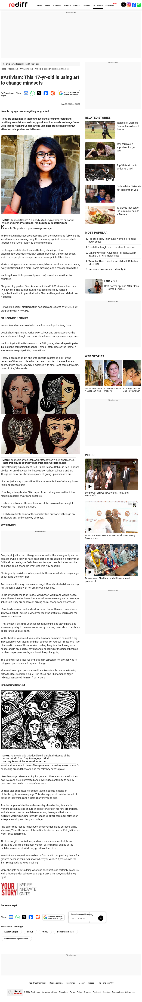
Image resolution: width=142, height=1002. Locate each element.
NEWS (47, 5)
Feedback (97, 992)
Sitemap (87, 992)
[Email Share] (25, 93)
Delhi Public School (65, 932)
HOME (39, 5)
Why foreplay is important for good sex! (127, 147)
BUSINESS (57, 5)
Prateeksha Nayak (9, 905)
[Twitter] (123, 4)
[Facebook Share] (45, 93)
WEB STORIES (94, 356)
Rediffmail (70, 983)
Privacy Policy (76, 992)
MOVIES (67, 5)
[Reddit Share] (52, 93)
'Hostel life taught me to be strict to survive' (111, 247)
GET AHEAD (98, 5)
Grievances (130, 992)
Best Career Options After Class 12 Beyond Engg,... (121, 287)
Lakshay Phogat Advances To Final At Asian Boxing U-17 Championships (112, 254)
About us (106, 992)
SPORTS (87, 5)
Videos (91, 983)
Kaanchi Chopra (11, 932)
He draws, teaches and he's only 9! (107, 269)
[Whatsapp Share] (32, 93)
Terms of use (118, 992)
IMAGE (30, 932)
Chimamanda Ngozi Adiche (16, 939)
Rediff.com (36, 992)
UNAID (45, 932)
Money (82, 983)
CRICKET (77, 5)
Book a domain (56, 983)
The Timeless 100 (105, 983)
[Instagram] (128, 4)
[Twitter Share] (38, 93)
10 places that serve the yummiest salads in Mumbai (128, 211)
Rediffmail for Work (37, 983)
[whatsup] (139, 4)
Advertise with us (49, 992)
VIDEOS (90, 455)
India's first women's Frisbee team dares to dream (128, 126)
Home (3, 69)
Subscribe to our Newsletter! (82, 914)
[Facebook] (134, 4)
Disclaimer (63, 992)
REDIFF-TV (110, 5)
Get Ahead (13, 69)
